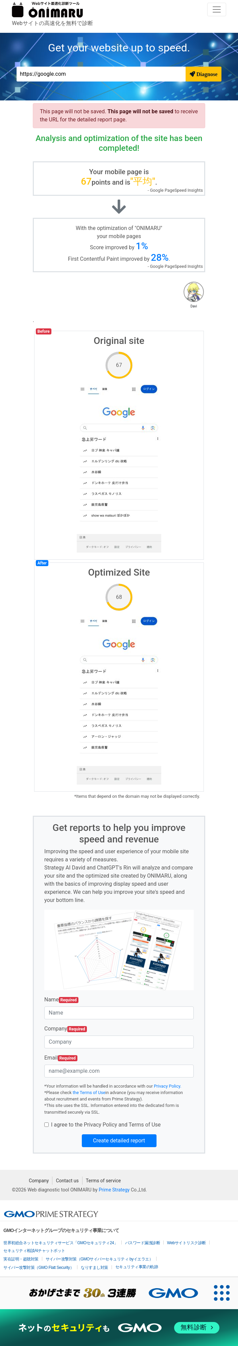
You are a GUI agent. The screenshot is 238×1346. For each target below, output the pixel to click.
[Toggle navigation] (216, 9)
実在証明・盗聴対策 (21, 1259)
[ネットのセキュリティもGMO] (119, 1327)
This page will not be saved (141, 111)
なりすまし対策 (94, 1267)
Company (65, 1028)
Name (61, 999)
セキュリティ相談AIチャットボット (34, 1250)
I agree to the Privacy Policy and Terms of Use (106, 1124)
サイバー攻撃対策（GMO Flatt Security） (38, 1267)
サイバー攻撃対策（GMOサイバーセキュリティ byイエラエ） (99, 1259)
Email (60, 1057)
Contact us (67, 1180)
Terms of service (103, 1180)
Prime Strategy (114, 1189)
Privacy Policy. (168, 1086)
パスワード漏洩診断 (142, 1242)
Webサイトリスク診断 (186, 1242)
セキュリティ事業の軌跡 (136, 1266)
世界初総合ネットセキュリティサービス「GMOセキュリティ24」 (60, 1242)
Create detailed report (119, 1140)
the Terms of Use (89, 1092)
